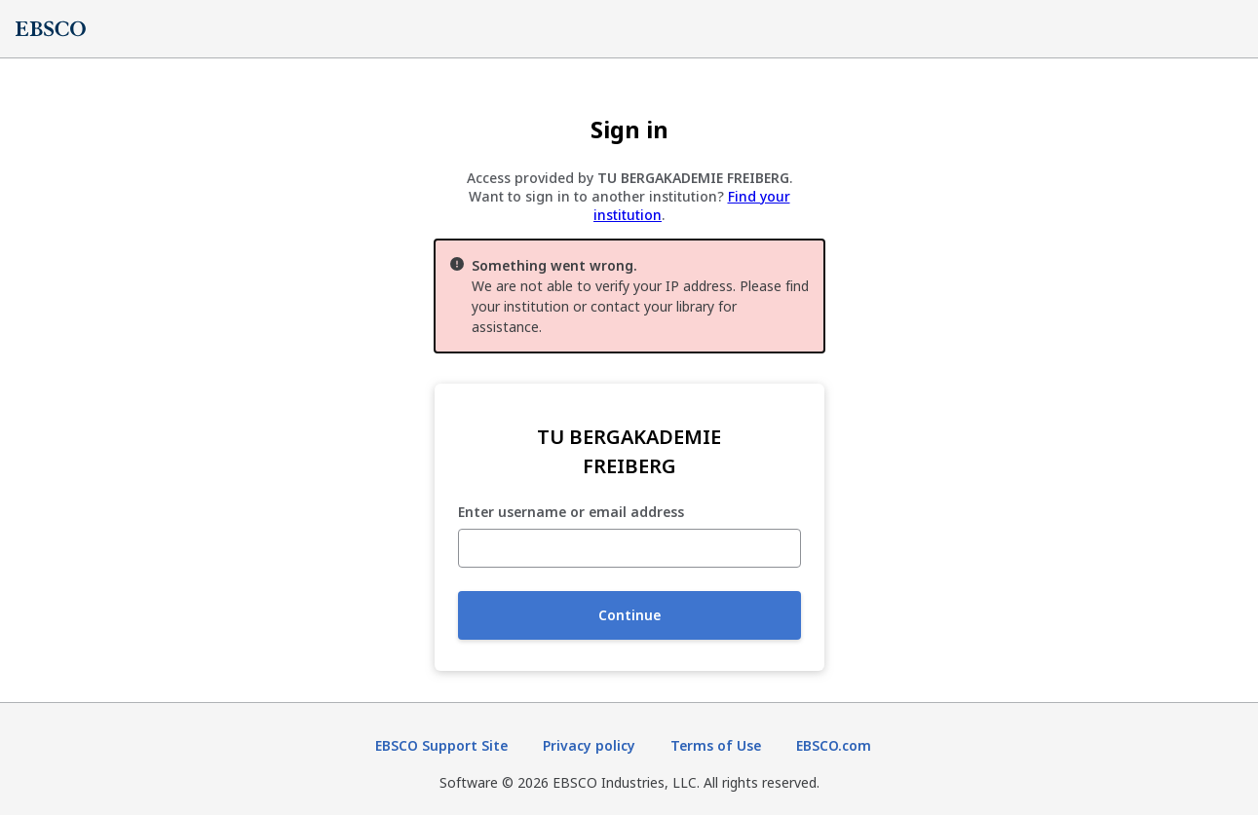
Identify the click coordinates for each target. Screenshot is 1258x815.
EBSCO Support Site (441, 745)
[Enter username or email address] (629, 548)
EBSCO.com (833, 745)
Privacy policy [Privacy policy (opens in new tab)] (589, 745)
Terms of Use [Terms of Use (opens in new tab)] (715, 745)
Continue (629, 615)
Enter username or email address (571, 512)
